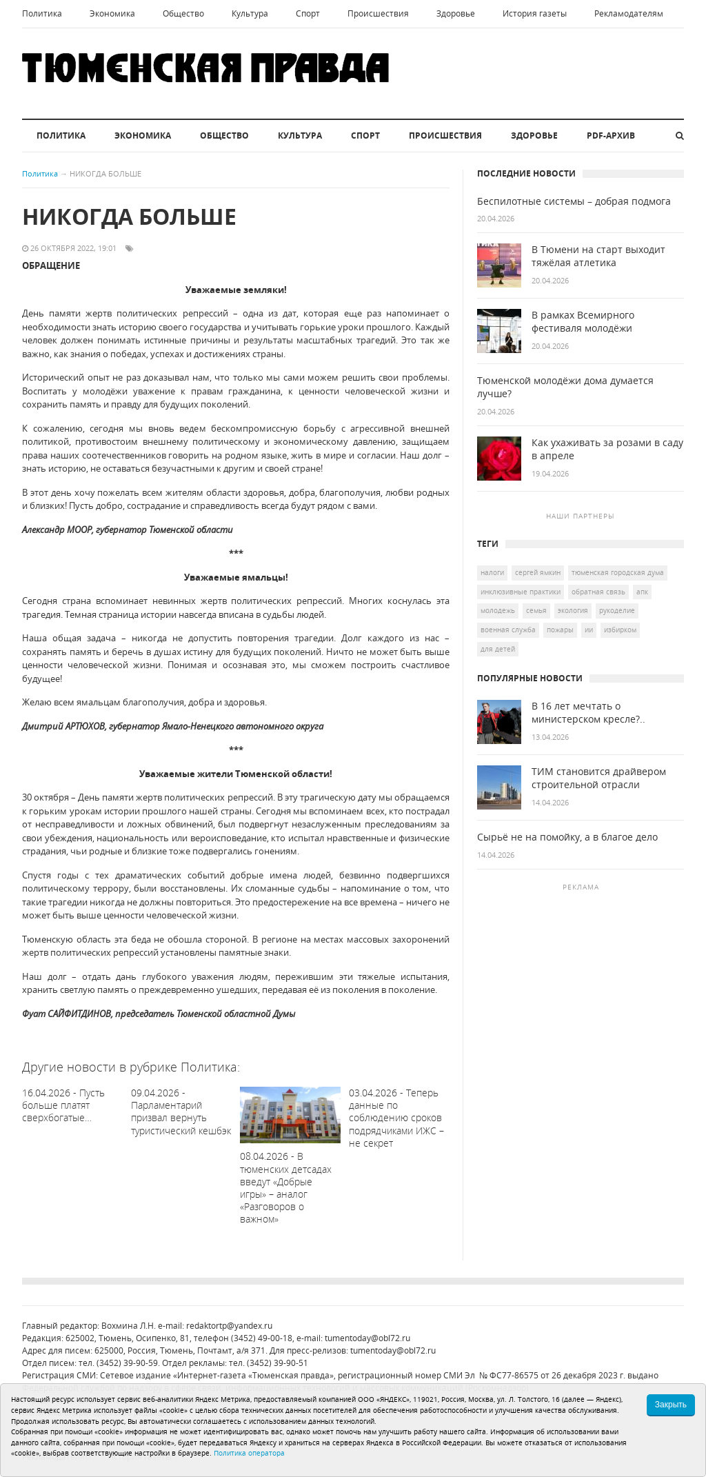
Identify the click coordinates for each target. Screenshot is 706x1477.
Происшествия (378, 13)
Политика (42, 13)
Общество (183, 13)
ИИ (589, 629)
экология (573, 610)
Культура (250, 13)
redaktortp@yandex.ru (229, 1326)
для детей (498, 649)
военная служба (508, 629)
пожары (560, 629)
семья (536, 610)
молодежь (498, 610)
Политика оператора (249, 1453)
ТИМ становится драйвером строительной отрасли (599, 778)
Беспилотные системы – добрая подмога (574, 201)
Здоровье (455, 13)
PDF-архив (611, 135)
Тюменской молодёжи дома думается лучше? (565, 387)
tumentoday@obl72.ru (367, 1338)
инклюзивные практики (521, 591)
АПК (642, 591)
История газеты (535, 13)
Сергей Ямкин (538, 572)
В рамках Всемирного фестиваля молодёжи (583, 321)
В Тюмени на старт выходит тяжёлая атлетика (598, 256)
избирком (620, 629)
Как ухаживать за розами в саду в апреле (607, 449)
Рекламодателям (628, 13)
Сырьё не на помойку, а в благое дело (567, 837)
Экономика (112, 13)
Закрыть (671, 1404)
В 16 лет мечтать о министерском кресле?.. (588, 712)
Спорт (308, 13)
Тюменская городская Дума (618, 572)
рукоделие (617, 610)
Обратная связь (598, 591)
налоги (492, 572)
